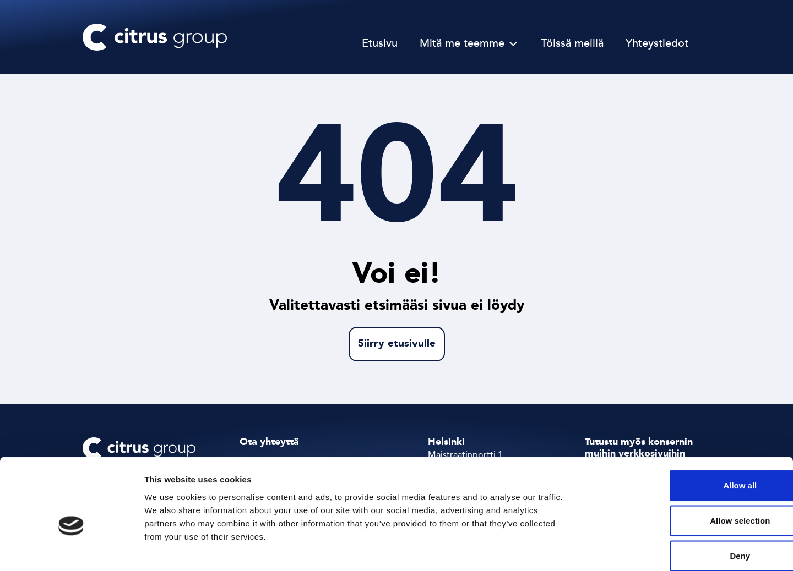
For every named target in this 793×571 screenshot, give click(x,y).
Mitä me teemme (462, 44)
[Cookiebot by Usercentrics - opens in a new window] (71, 549)
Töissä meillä (572, 44)
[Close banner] (776, 417)
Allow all (673, 428)
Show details (577, 549)
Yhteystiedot (657, 44)
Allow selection (673, 463)
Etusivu (380, 44)
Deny (673, 498)
